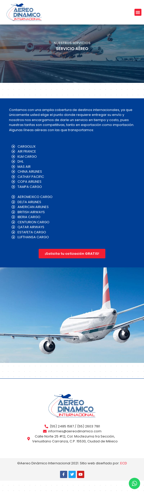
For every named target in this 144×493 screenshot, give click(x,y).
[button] (137, 12)
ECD (123, 475)
